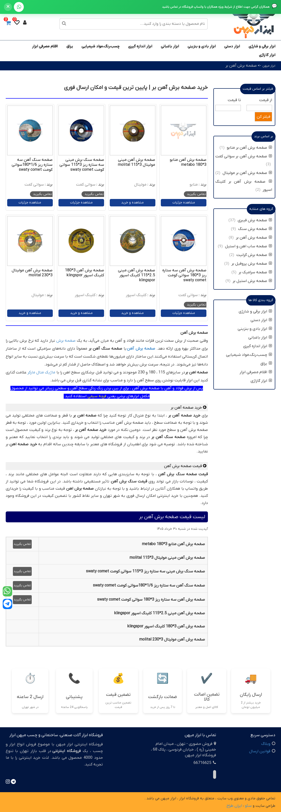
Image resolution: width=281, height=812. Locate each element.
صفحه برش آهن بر (241, 65)
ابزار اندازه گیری (140, 46)
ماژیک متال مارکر (41, 372)
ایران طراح (234, 805)
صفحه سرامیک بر (255, 272)
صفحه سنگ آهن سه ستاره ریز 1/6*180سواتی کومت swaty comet (32, 164)
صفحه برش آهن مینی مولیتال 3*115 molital (136, 162)
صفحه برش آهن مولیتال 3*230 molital (32, 273)
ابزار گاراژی (267, 55)
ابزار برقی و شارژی (262, 46)
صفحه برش (66, 340)
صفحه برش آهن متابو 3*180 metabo (188, 162)
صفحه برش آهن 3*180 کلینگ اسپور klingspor (84, 273)
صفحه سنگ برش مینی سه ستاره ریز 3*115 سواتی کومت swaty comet (81, 164)
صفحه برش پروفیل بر (251, 263)
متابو (194, 184)
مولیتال (140, 184)
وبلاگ (265, 743)
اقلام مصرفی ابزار (45, 46)
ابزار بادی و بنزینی (202, 46)
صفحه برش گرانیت (254, 254)
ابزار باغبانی (170, 46)
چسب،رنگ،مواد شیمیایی (100, 46)
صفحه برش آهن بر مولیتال (247, 172)
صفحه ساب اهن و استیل (248, 246)
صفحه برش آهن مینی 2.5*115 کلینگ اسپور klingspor (136, 275)
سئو (248, 805)
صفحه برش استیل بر (252, 281)
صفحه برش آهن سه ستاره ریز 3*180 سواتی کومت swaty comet (184, 275)
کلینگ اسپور (136, 295)
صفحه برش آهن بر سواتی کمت (243, 156)
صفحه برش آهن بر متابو (249, 147)
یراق (69, 46)
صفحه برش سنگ (255, 228)
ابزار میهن (268, 66)
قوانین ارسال (259, 751)
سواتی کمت (85, 184)
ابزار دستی (232, 46)
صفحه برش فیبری (255, 220)
